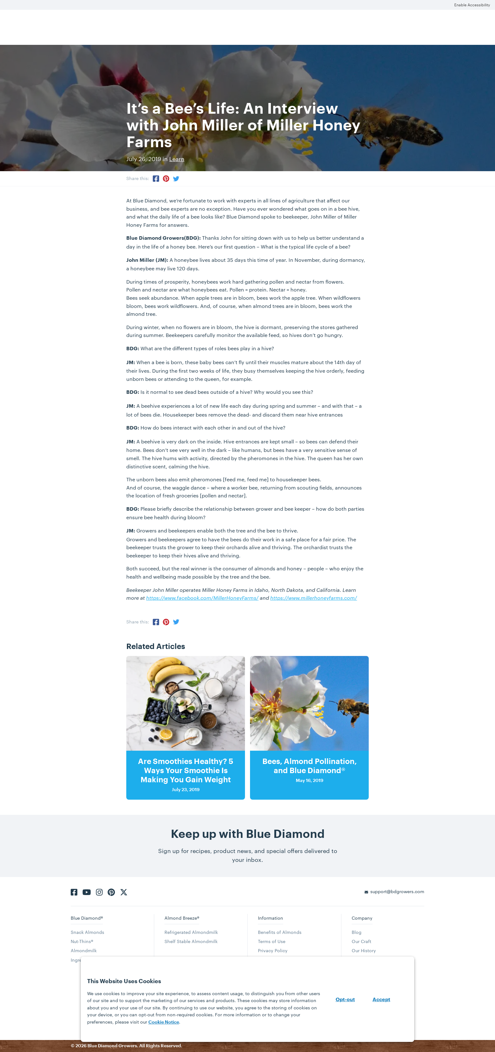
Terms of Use (271, 941)
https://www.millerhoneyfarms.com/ (313, 598)
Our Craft (361, 941)
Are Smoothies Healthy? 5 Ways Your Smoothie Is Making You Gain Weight (185, 771)
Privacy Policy (273, 950)
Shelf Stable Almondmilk (191, 941)
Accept (381, 999)
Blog (356, 932)
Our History (364, 950)
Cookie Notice (163, 1022)
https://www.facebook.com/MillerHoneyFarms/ (202, 598)
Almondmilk (84, 950)
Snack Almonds (87, 932)
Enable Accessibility (472, 5)
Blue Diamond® (87, 918)
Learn (176, 158)
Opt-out (345, 999)
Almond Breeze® (181, 918)
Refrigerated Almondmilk (191, 932)
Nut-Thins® (82, 941)
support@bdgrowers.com (397, 891)
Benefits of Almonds (279, 932)
